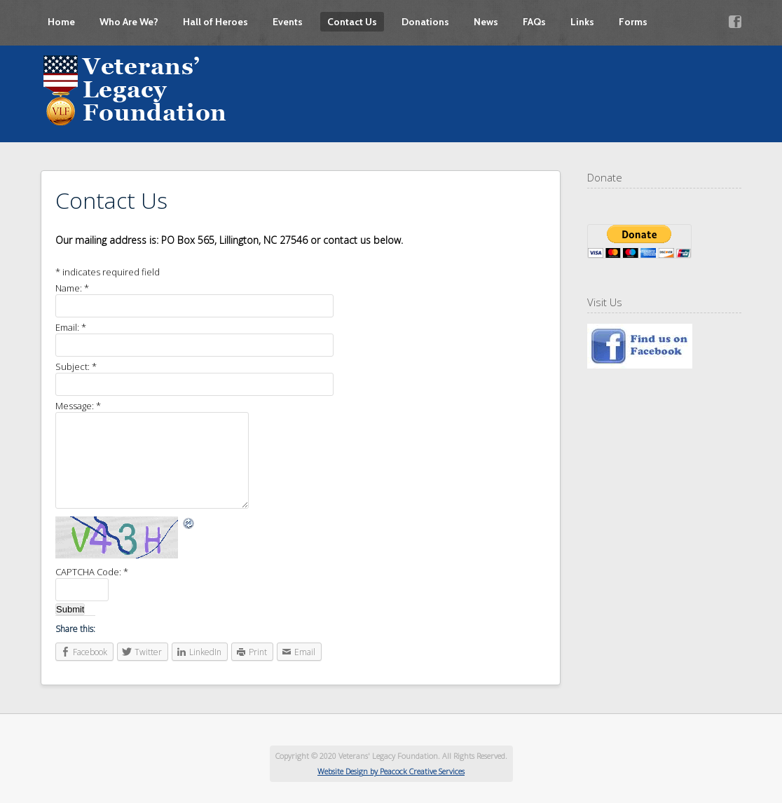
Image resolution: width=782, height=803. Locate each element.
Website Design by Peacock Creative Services (391, 771)
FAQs (534, 21)
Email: (70, 327)
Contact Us (352, 21)
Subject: (76, 366)
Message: (78, 405)
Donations (425, 21)
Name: (72, 288)
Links (582, 21)
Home (61, 21)
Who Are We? (129, 21)
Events (288, 21)
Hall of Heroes (215, 21)
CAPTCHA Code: (91, 571)
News (486, 21)
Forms (633, 21)
